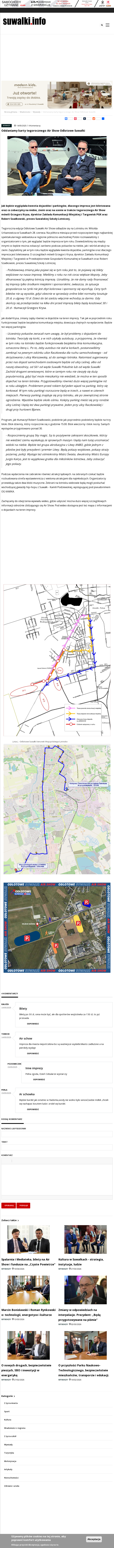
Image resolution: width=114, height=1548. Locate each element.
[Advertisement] (57, 57)
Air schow (25, 1038)
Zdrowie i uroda (11, 1486)
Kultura (7, 1419)
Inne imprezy (34, 1068)
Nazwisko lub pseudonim (13, 1128)
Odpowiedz (33, 1023)
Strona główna (11, 112)
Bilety (23, 1008)
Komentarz (7, 1155)
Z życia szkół (10, 1436)
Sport (7, 1411)
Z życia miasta (11, 1403)
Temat (4, 1142)
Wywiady (36, 112)
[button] (5, 1161)
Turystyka (9, 1453)
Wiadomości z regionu (14, 1428)
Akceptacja (94, 1539)
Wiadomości (25, 112)
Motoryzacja (10, 1461)
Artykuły (8, 1469)
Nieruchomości (11, 1478)
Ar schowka (27, 1094)
